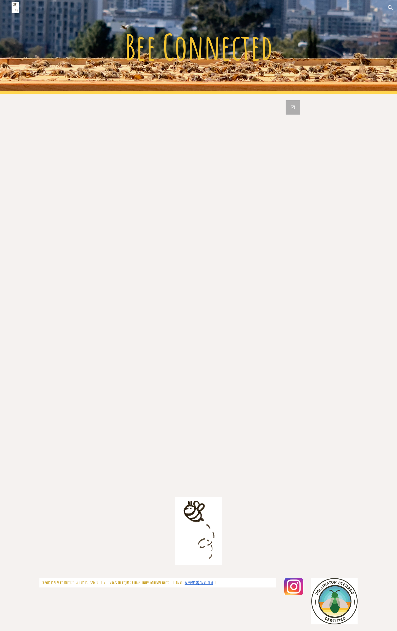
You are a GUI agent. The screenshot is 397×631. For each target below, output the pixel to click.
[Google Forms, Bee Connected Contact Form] (198, 292)
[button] (390, 7)
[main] (198, 47)
